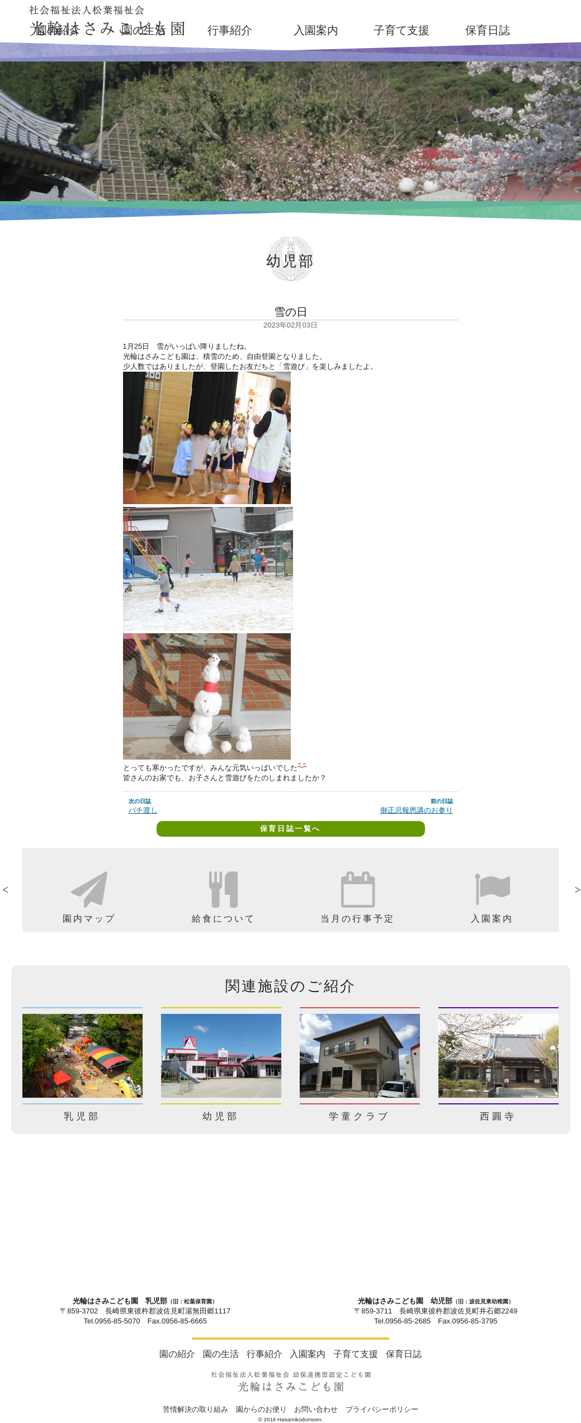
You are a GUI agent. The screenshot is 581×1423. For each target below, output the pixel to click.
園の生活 (143, 30)
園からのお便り (261, 1409)
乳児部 (82, 1116)
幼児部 (220, 1116)
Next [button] (567, 889)
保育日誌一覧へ (290, 828)
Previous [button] (14, 889)
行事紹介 (229, 30)
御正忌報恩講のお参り (416, 810)
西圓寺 (498, 1116)
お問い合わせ (316, 1409)
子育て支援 (401, 30)
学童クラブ (359, 1116)
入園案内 (316, 30)
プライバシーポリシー (382, 1409)
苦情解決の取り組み (195, 1409)
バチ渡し (143, 810)
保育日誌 (487, 30)
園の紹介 (58, 30)
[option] (89, 890)
